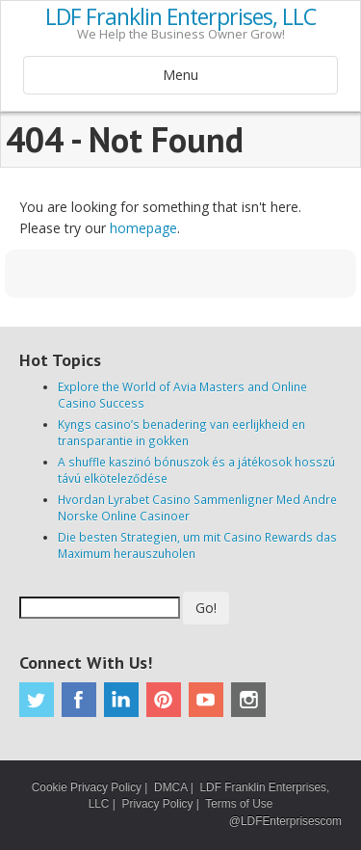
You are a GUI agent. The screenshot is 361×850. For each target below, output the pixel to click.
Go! (206, 607)
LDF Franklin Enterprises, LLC (180, 17)
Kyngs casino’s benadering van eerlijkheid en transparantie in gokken (181, 432)
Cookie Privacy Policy (87, 787)
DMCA (170, 787)
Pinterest (163, 699)
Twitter (36, 699)
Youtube (206, 699)
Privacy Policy (157, 803)
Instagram (248, 699)
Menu (180, 75)
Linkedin (121, 699)
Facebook (79, 699)
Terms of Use (238, 803)
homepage (143, 228)
